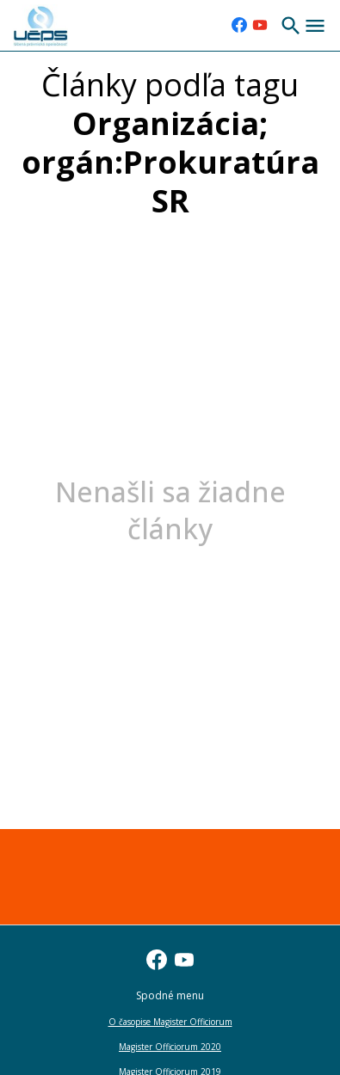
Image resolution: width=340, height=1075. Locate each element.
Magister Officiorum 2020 (170, 1047)
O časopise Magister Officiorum (170, 1022)
